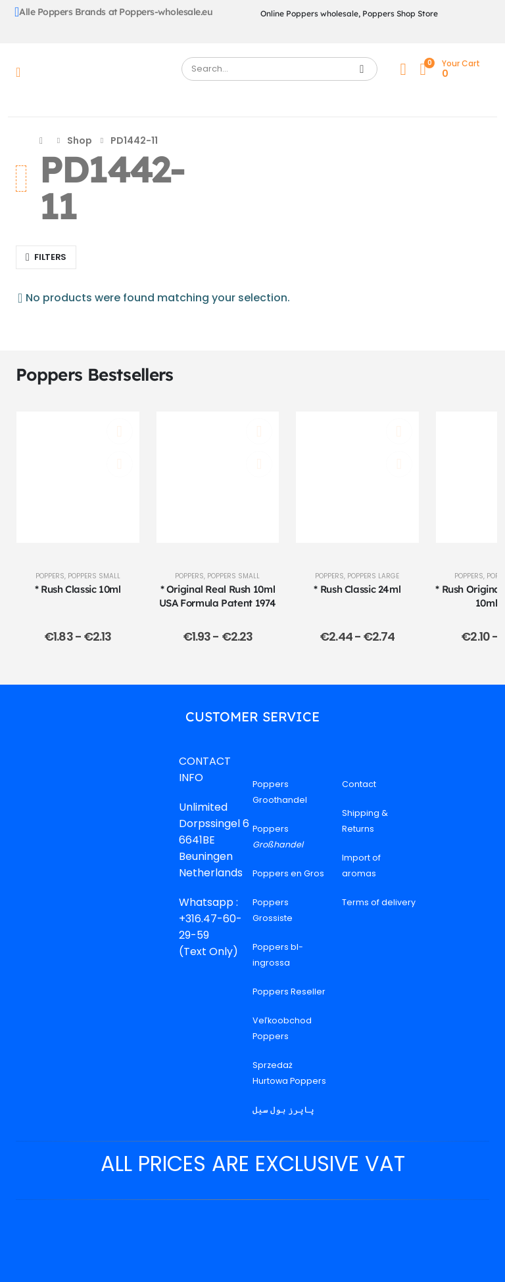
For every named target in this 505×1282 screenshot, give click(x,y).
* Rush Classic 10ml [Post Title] (78, 589)
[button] (46, 257)
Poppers (50, 576)
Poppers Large (373, 576)
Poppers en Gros (288, 873)
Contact (359, 784)
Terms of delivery (379, 902)
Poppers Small (94, 576)
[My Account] (403, 69)
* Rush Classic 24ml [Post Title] (357, 589)
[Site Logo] (100, 72)
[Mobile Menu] (22, 72)
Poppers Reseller (288, 991)
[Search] (362, 69)
